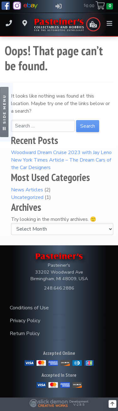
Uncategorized (27, 197)
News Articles (27, 189)
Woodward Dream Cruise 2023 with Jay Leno (61, 152)
